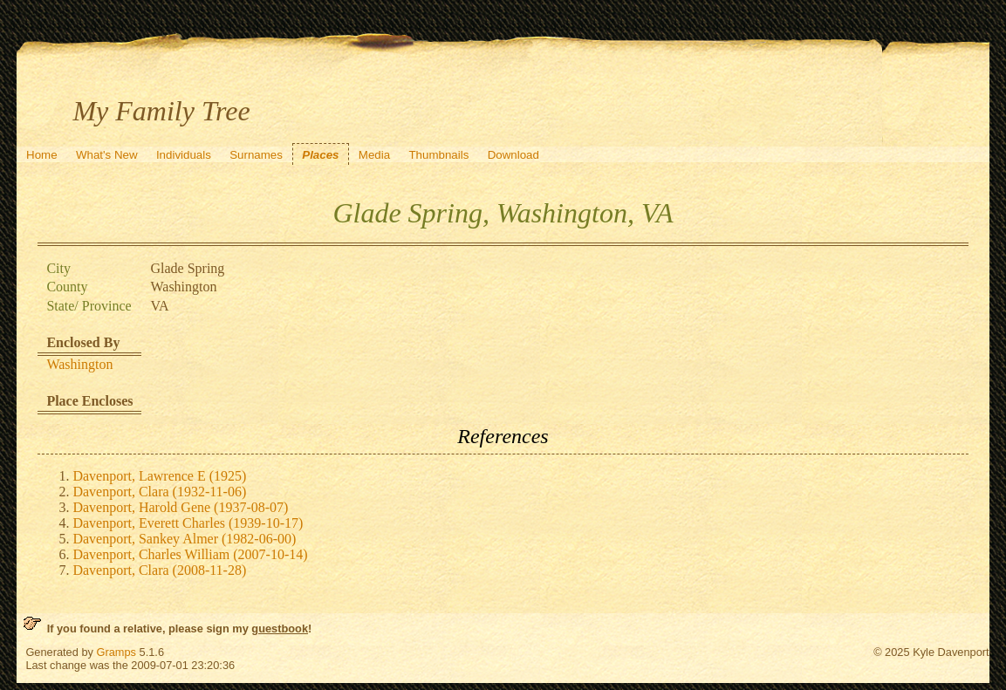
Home (42, 154)
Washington (79, 364)
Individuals (183, 154)
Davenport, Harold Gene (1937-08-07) (180, 507)
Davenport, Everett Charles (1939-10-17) (187, 523)
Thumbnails (438, 154)
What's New (107, 154)
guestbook (279, 628)
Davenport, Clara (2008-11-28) (159, 570)
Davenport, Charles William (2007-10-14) (189, 554)
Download (513, 154)
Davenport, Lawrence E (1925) (159, 475)
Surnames (256, 154)
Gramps (116, 652)
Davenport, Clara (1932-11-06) (159, 491)
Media (374, 154)
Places (320, 154)
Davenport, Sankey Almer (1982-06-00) (184, 538)
